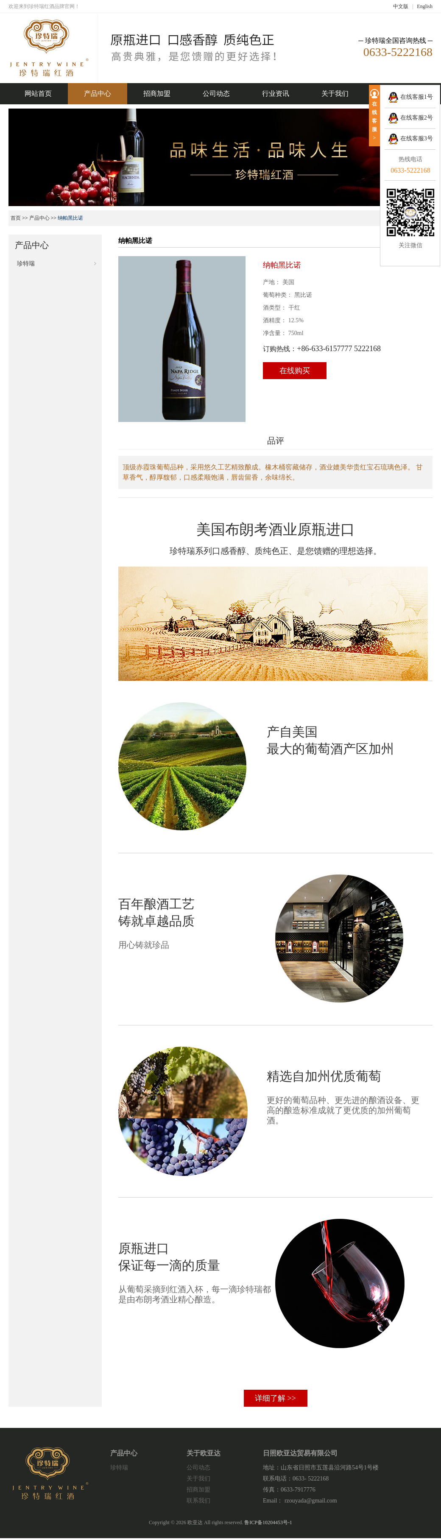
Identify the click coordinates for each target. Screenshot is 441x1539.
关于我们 (335, 93)
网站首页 (38, 93)
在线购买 (294, 370)
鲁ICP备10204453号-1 (268, 1522)
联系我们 (198, 1500)
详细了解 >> (275, 1398)
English (425, 6)
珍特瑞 (26, 263)
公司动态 (216, 93)
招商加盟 (156, 93)
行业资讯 (275, 93)
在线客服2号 (410, 118)
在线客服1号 (410, 97)
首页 (16, 218)
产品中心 (97, 93)
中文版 (400, 6)
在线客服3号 (410, 138)
